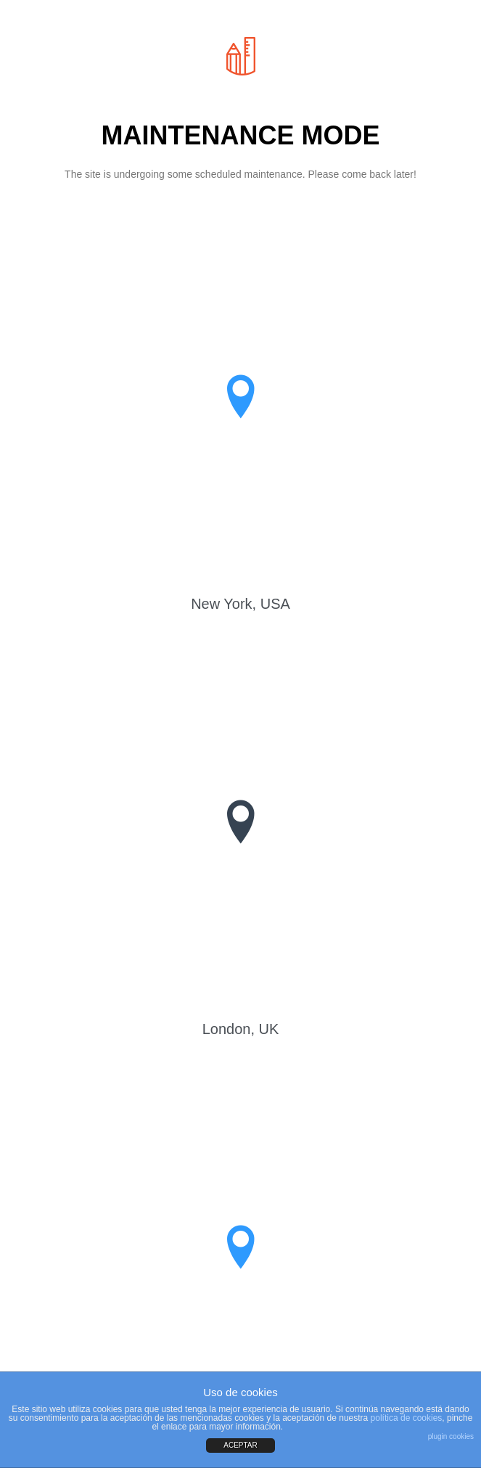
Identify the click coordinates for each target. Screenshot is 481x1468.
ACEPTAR (240, 1445)
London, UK (240, 1029)
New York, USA (240, 604)
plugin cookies (451, 1436)
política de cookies (407, 1418)
